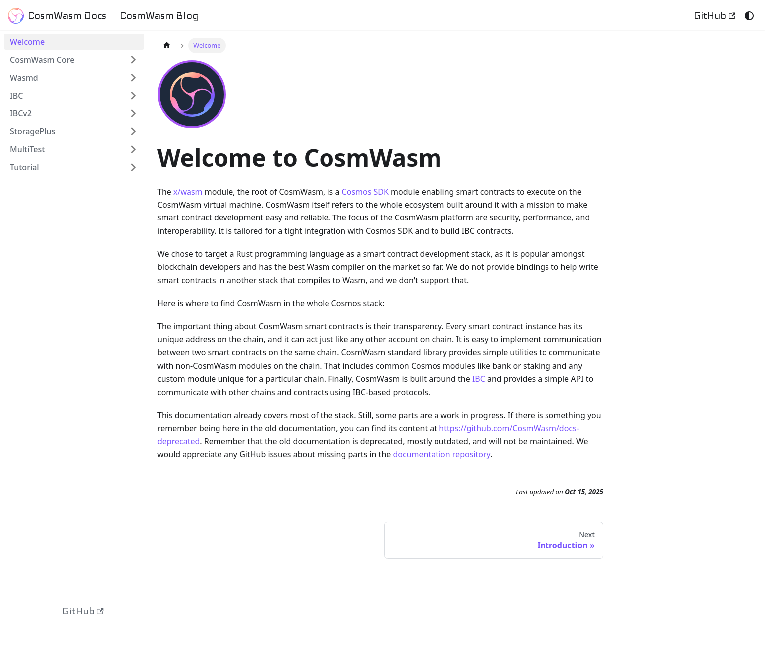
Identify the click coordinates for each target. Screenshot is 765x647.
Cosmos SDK (365, 191)
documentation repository (441, 454)
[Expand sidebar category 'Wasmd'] (133, 78)
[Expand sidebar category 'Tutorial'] (133, 167)
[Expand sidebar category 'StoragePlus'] (133, 131)
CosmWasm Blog (159, 15)
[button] (74, 113)
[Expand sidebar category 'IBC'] (133, 96)
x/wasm (188, 191)
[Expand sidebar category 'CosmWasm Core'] (133, 60)
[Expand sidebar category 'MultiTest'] (133, 149)
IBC (478, 378)
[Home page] (166, 45)
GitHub (714, 15)
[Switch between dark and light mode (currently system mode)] (749, 16)
